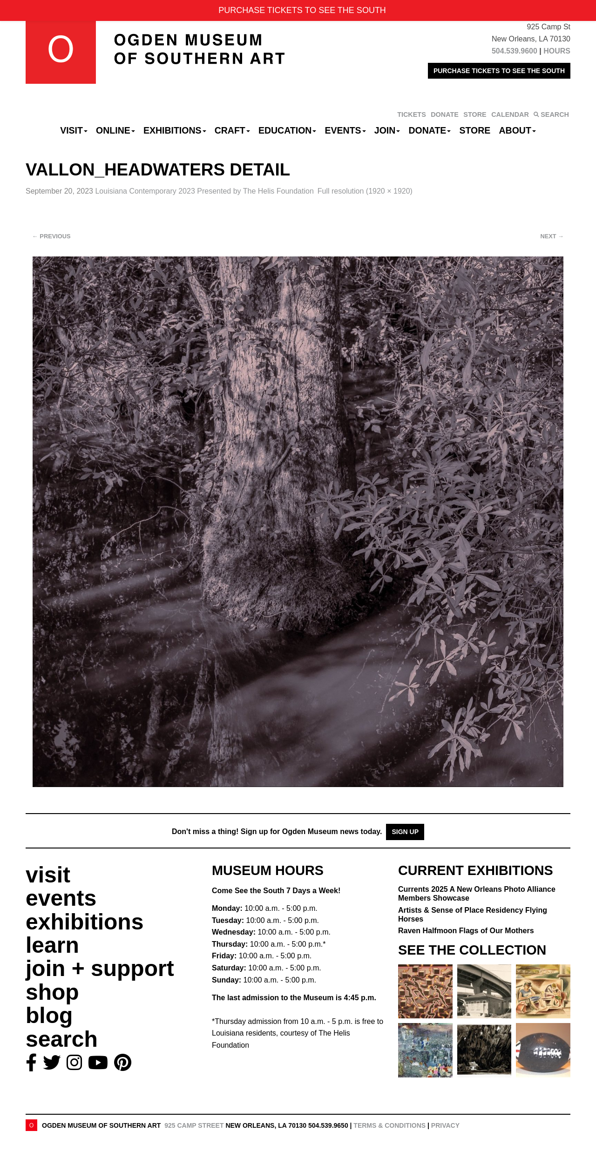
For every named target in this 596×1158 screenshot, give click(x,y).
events (61, 898)
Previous (51, 236)
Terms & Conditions (389, 1125)
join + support (100, 968)
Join (387, 130)
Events (345, 130)
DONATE (445, 114)
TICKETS (411, 114)
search (62, 1039)
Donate (429, 130)
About (517, 130)
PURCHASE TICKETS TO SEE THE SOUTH (499, 70)
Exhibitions (174, 130)
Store (475, 130)
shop (52, 992)
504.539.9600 (514, 51)
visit (48, 874)
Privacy (445, 1125)
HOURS (556, 51)
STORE (474, 114)
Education (287, 130)
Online (115, 130)
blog (49, 1015)
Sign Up (405, 831)
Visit (74, 130)
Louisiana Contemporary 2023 (204, 191)
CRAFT (232, 130)
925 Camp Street (194, 1125)
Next (552, 236)
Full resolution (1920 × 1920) (365, 191)
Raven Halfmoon (466, 931)
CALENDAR (510, 114)
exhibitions (84, 921)
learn (52, 945)
